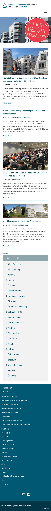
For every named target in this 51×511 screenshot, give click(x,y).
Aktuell (10, 274)
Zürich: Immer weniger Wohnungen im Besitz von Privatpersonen (24, 112)
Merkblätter (12, 333)
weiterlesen (8, 103)
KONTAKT (5, 392)
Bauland (10, 285)
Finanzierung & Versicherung (11, 420)
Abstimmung (13, 269)
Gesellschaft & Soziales (9, 412)
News (9, 343)
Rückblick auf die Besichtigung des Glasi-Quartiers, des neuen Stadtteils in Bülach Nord (25, 79)
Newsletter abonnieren (9, 456)
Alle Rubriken (13, 264)
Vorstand (4, 437)
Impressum (46, 508)
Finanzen (11, 301)
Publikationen (13, 354)
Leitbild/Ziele (13, 322)
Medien (10, 327)
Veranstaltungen (14, 365)
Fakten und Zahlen (8, 445)
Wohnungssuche (7, 441)
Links (3, 480)
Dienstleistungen (15, 290)
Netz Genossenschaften (9, 404)
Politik (10, 349)
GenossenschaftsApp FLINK (11, 408)
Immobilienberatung (22, 225)
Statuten (4, 472)
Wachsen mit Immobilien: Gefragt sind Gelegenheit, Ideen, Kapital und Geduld (25, 174)
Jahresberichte (14, 311)
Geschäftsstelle (6, 433)
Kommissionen (13, 317)
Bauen (17, 85)
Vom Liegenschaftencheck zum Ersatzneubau (22, 221)
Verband (10, 370)
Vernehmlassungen (8, 448)
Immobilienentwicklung (23, 117)
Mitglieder (11, 338)
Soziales (11, 359)
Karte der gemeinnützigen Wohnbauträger (16, 424)
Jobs (3, 464)
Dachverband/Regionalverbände (12, 476)
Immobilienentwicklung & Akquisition (14, 401)
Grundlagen (5, 468)
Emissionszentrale (15, 295)
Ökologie (11, 375)
